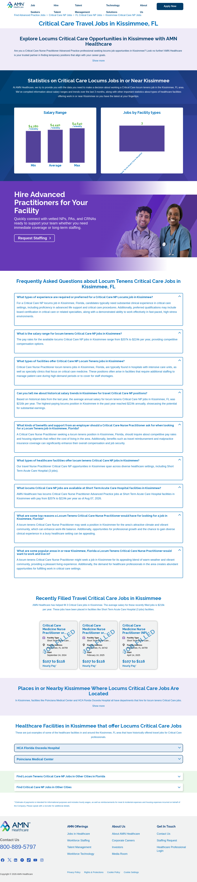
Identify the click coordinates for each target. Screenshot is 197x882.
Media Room (119, 853)
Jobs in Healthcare (78, 833)
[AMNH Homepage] (15, 5)
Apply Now (170, 6)
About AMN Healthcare (126, 833)
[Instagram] (41, 860)
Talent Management (82, 8)
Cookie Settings (131, 872)
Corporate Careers (123, 840)
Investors (117, 847)
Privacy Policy (73, 872)
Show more (98, 60)
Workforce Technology (80, 853)
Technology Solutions (113, 8)
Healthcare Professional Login (171, 849)
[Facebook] (2, 860)
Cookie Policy (113, 872)
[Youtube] (35, 860)
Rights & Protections (93, 872)
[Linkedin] (15, 860)
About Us (143, 8)
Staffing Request (167, 840)
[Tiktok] (28, 860)
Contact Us (163, 833)
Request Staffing (32, 238)
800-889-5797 (18, 847)
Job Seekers (35, 8)
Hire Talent (57, 8)
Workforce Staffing (78, 840)
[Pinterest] (22, 860)
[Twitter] (9, 860)
